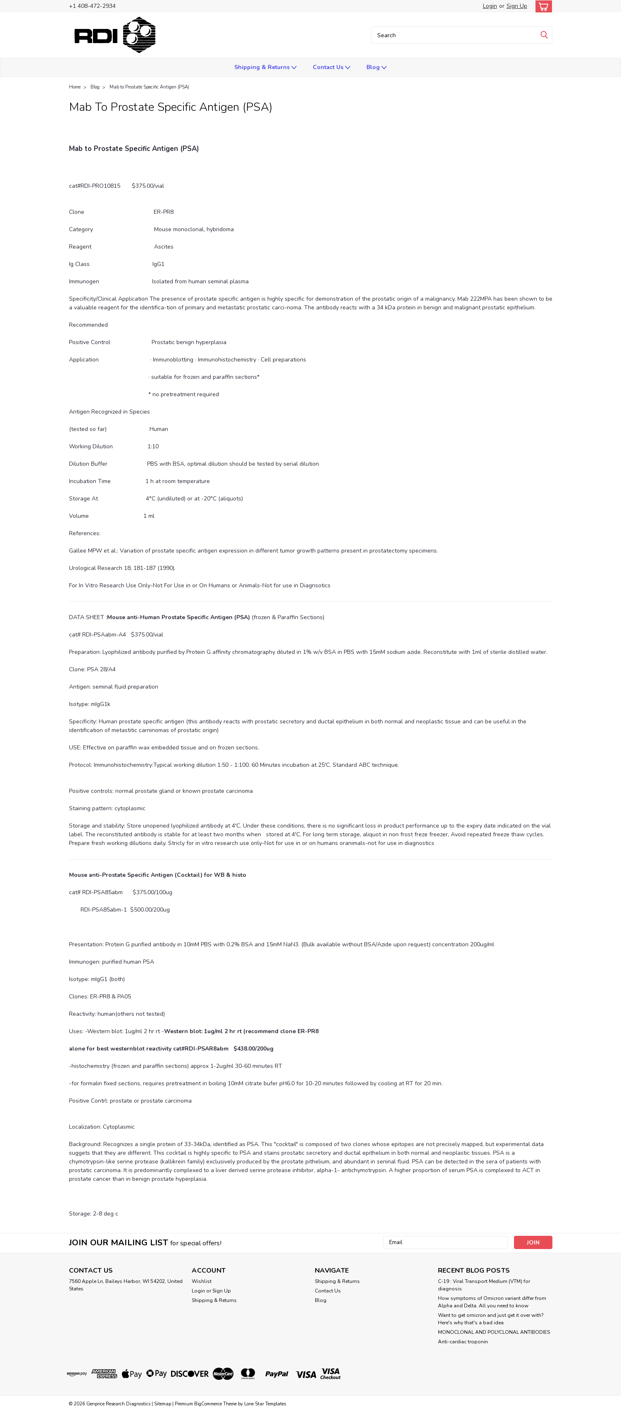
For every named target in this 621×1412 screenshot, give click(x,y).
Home (75, 87)
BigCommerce (208, 1404)
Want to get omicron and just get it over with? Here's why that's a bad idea (491, 1319)
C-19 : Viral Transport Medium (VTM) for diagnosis (484, 1285)
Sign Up (517, 6)
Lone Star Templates (265, 1404)
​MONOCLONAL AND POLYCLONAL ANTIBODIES (494, 1332)
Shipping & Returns (265, 67)
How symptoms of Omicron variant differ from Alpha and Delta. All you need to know (492, 1302)
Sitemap (162, 1404)
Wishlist (202, 1281)
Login (490, 6)
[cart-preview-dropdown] (541, 6)
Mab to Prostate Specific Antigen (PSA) (149, 87)
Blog (376, 67)
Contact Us (331, 67)
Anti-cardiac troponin (463, 1341)
